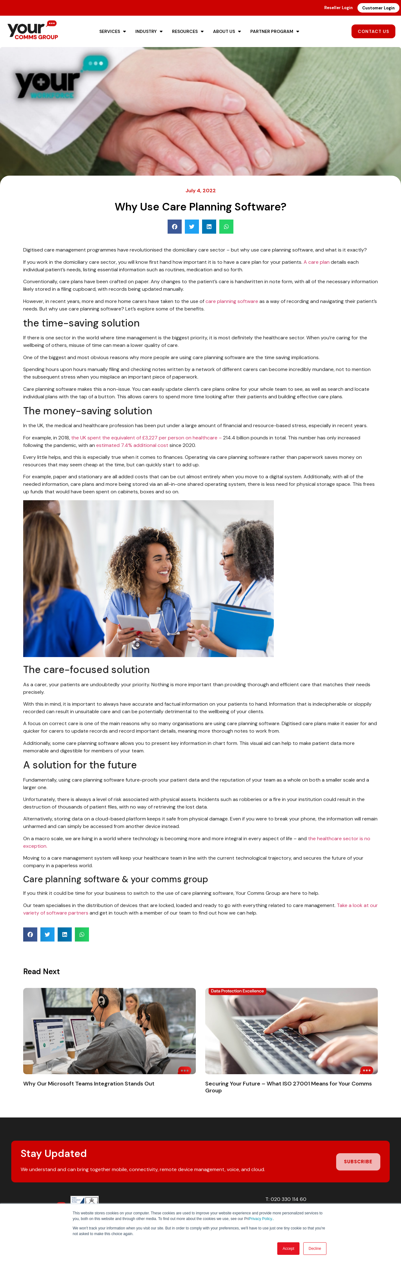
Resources (188, 31)
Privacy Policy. (261, 1219)
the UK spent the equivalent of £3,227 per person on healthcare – (146, 437)
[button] (175, 227)
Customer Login (378, 8)
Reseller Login (338, 7)
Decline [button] (315, 1248)
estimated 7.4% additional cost (132, 445)
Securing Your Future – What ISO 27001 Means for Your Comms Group (288, 1087)
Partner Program (274, 31)
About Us (227, 31)
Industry (149, 31)
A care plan (317, 262)
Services (112, 31)
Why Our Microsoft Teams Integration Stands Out (88, 1083)
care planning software (232, 301)
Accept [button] (288, 1248)
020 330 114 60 (288, 1199)
